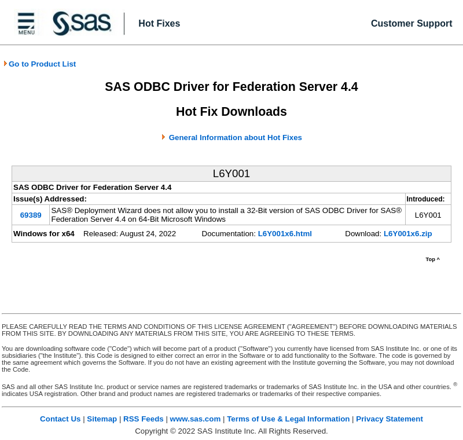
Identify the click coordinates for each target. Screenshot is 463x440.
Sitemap (102, 419)
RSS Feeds (143, 419)
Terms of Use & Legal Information (288, 419)
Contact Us (60, 419)
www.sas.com (195, 419)
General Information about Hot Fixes (235, 137)
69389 (31, 215)
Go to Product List (39, 64)
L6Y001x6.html (285, 233)
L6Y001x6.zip (408, 233)
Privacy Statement (389, 419)
